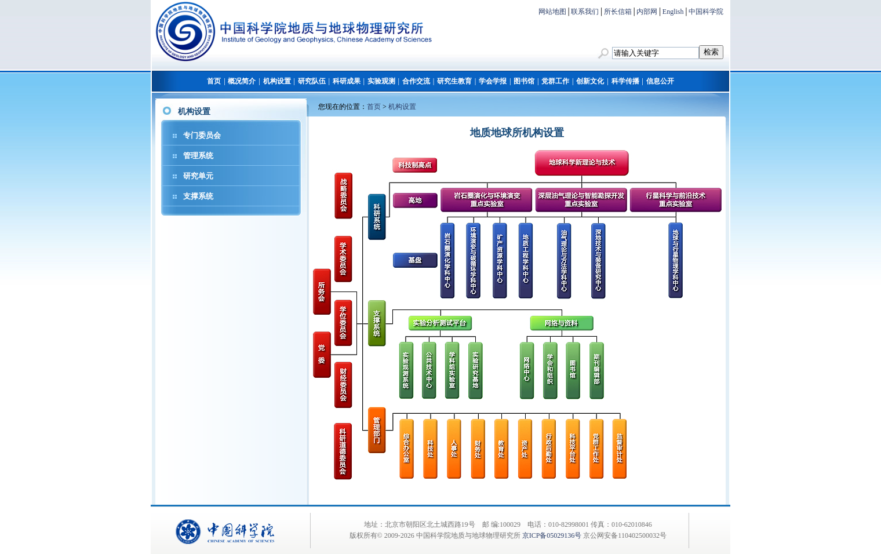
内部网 (646, 12)
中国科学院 (706, 12)
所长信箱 (618, 12)
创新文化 (590, 81)
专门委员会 (202, 135)
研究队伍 (312, 81)
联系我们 (585, 12)
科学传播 (625, 81)
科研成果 (347, 81)
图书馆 (524, 81)
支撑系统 (198, 196)
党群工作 (555, 81)
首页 (214, 81)
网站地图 (552, 12)
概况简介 (242, 81)
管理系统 (198, 155)
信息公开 (660, 81)
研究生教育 (454, 81)
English (673, 12)
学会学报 (493, 81)
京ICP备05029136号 (552, 535)
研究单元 (198, 176)
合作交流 (416, 81)
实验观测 (381, 81)
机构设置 (277, 81)
